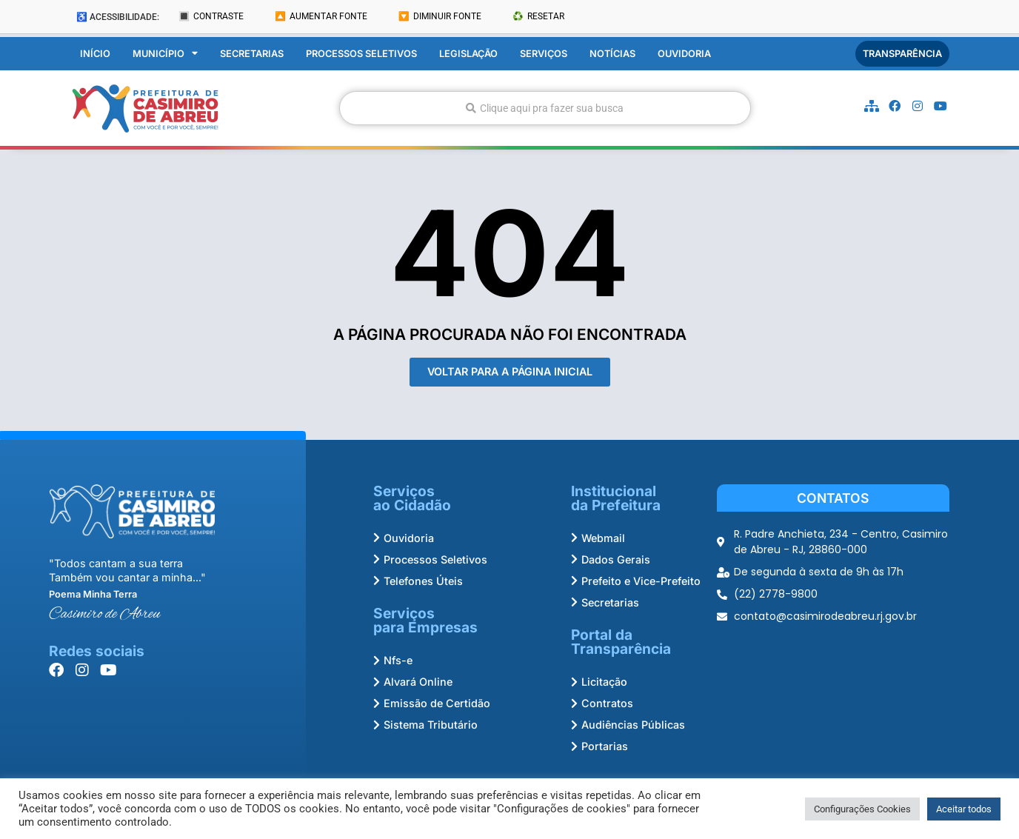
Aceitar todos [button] (964, 809)
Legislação (468, 53)
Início (95, 53)
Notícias (612, 53)
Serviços (543, 53)
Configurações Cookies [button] (862, 809)
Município (165, 54)
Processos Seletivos (361, 53)
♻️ (538, 16)
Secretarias (252, 53)
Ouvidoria (684, 53)
